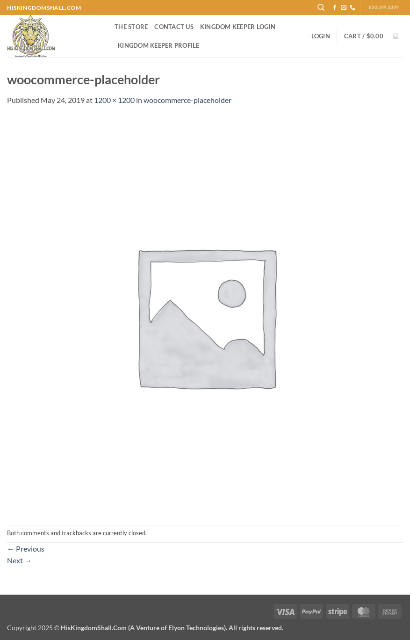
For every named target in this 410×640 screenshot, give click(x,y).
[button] (320, 36)
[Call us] (352, 8)
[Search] (321, 7)
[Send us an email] (343, 8)
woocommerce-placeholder (187, 99)
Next (19, 560)
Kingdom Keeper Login (237, 26)
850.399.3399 (384, 7)
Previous (25, 548)
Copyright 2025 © (145, 628)
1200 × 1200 (114, 99)
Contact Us (174, 26)
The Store (131, 26)
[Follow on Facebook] (335, 8)
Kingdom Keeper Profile (159, 45)
